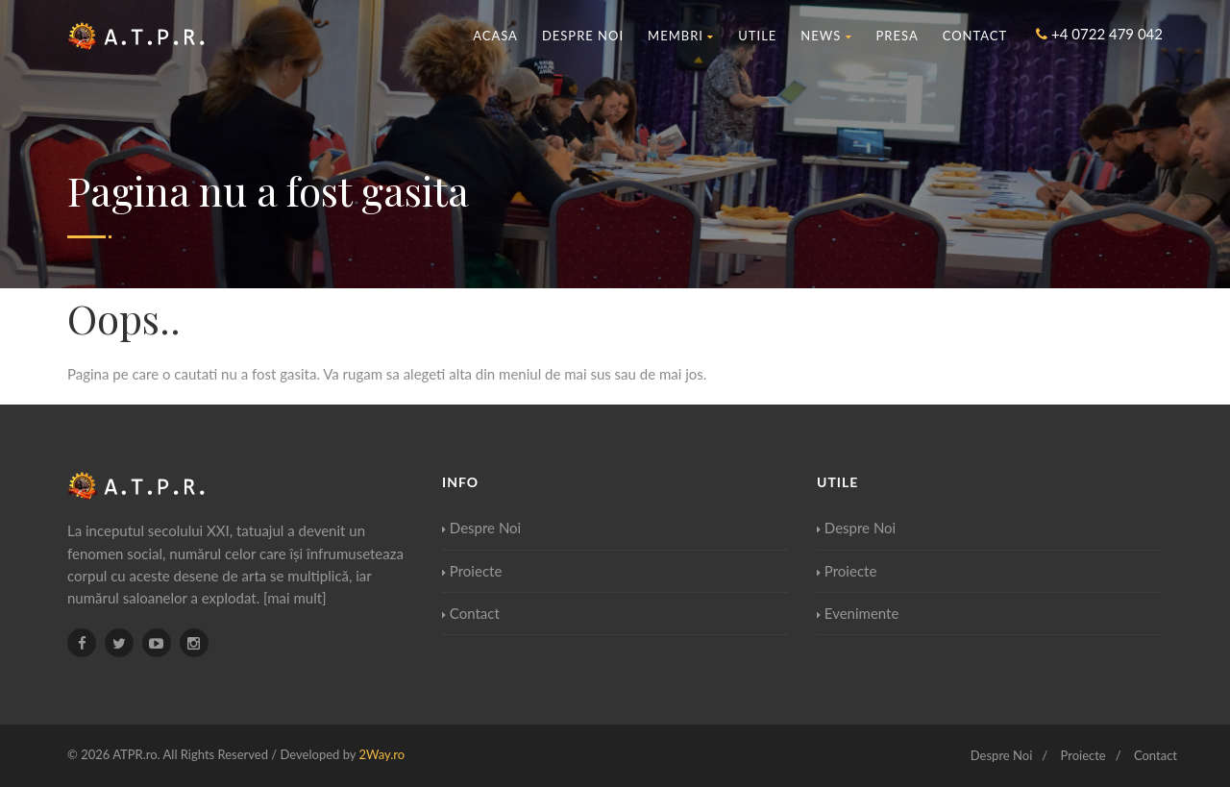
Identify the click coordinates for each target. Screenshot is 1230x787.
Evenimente (857, 613)
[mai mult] (295, 597)
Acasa (495, 35)
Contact (975, 35)
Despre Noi (583, 35)
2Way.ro (381, 754)
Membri (681, 35)
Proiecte (472, 570)
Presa (897, 35)
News (825, 35)
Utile (757, 35)
